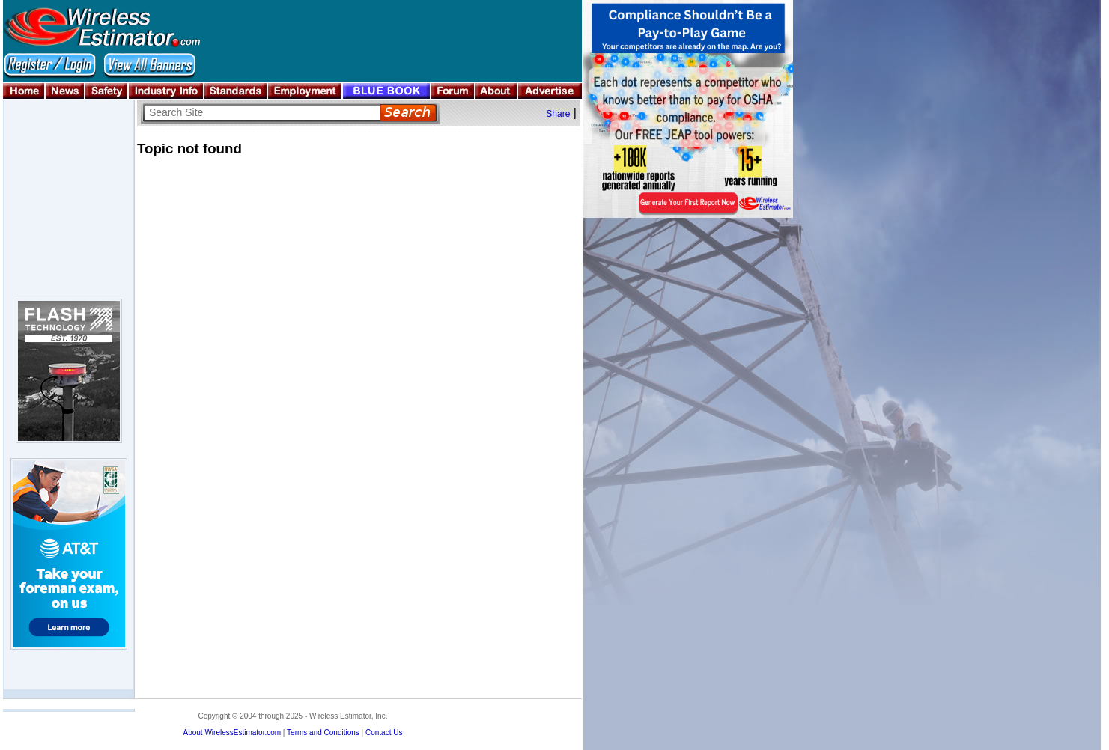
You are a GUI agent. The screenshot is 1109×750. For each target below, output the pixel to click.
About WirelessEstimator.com (232, 732)
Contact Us (383, 732)
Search (408, 112)
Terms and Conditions (323, 732)
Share (558, 114)
